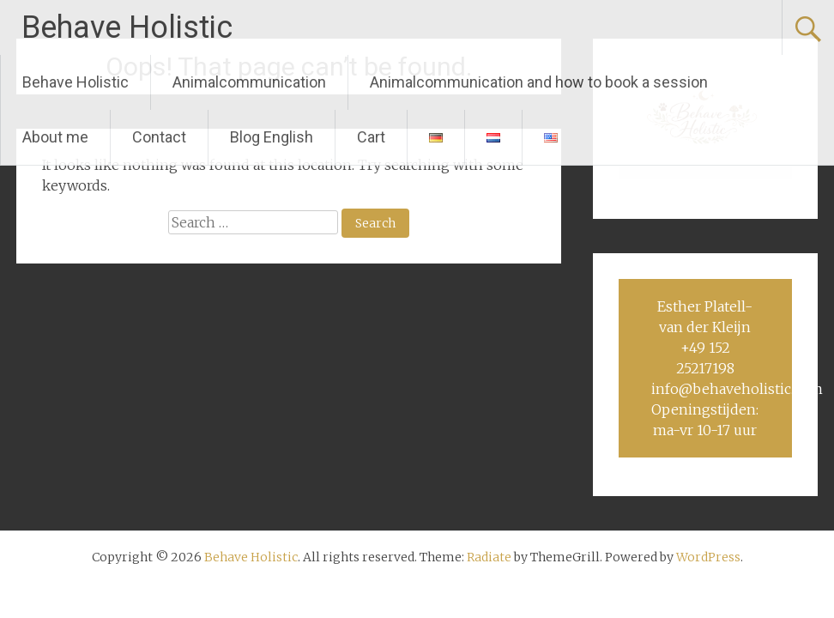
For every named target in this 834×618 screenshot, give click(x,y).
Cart (371, 137)
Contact (159, 137)
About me (55, 137)
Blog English (271, 137)
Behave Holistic (127, 27)
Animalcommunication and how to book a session (539, 82)
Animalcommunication (249, 82)
